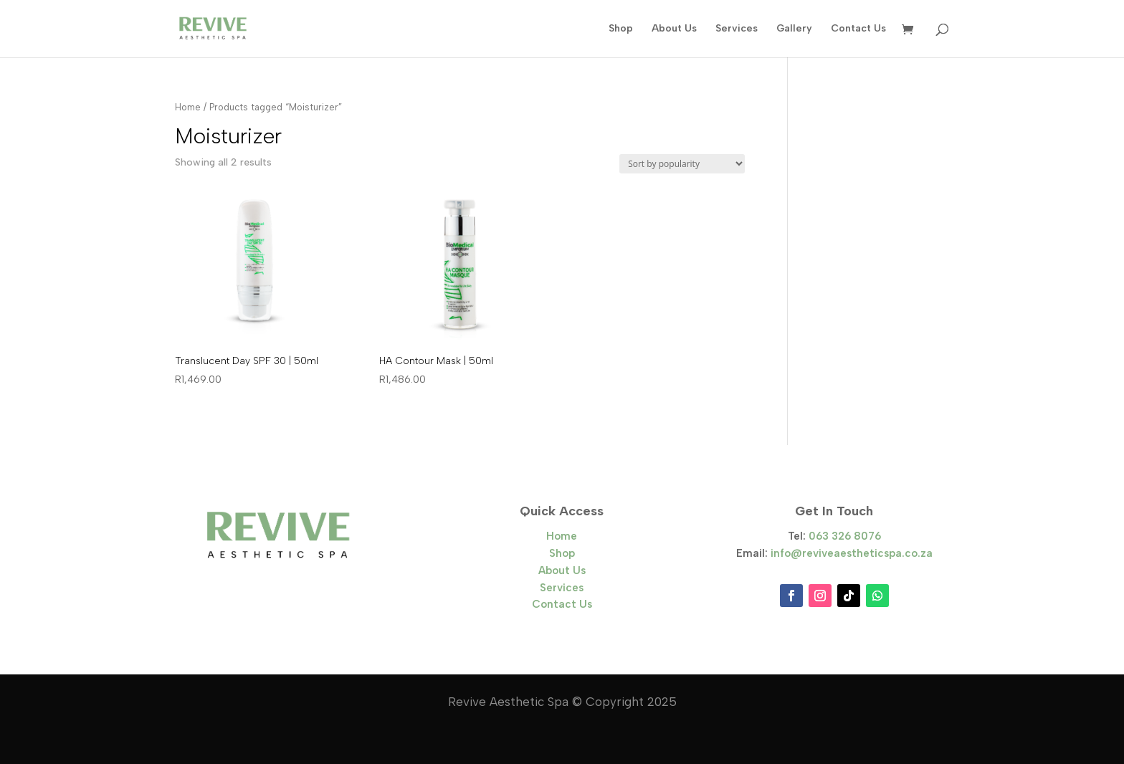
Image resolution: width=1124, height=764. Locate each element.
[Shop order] (682, 163)
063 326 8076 (845, 536)
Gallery (794, 29)
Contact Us (858, 29)
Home (188, 107)
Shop (621, 29)
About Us (674, 29)
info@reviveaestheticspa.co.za (852, 553)
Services (736, 29)
